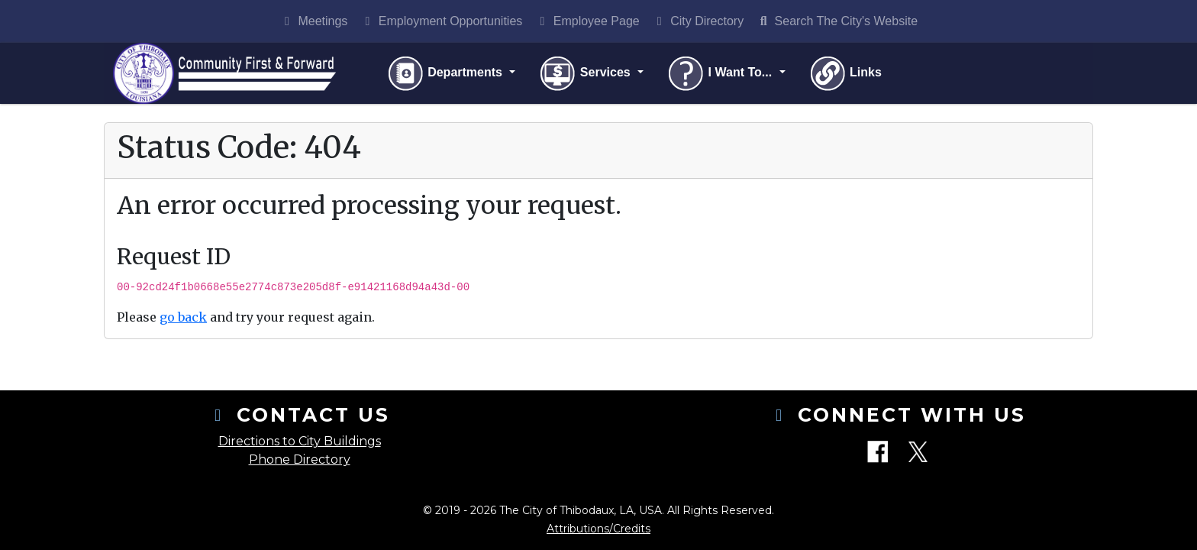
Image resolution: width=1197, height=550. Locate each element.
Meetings (313, 21)
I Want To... (720, 73)
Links (845, 73)
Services (586, 73)
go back (183, 317)
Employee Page (586, 21)
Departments (446, 73)
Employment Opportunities (441, 21)
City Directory (698, 21)
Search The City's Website (837, 21)
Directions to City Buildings (299, 441)
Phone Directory (299, 459)
